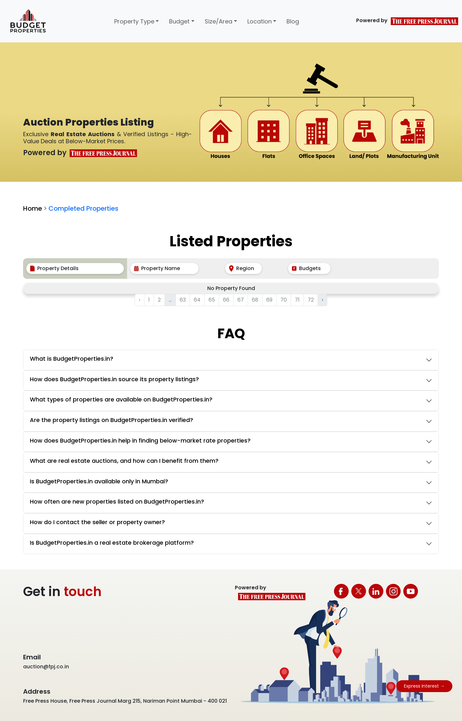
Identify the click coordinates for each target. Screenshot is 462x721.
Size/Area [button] (218, 21)
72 (311, 299)
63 (183, 299)
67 (240, 299)
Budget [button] (179, 21)
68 (255, 299)
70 (283, 299)
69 (269, 299)
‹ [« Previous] (139, 299)
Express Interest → (424, 686)
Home (32, 208)
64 (197, 299)
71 (297, 299)
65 (212, 299)
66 (226, 299)
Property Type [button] (134, 21)
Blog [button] (293, 21)
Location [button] (259, 21)
